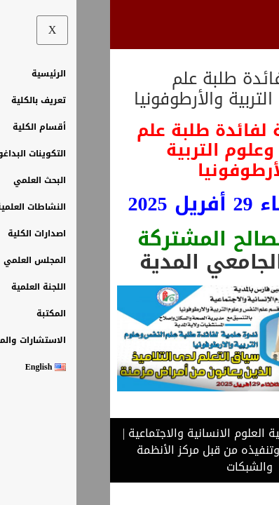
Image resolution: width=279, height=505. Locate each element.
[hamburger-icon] (249, 25)
